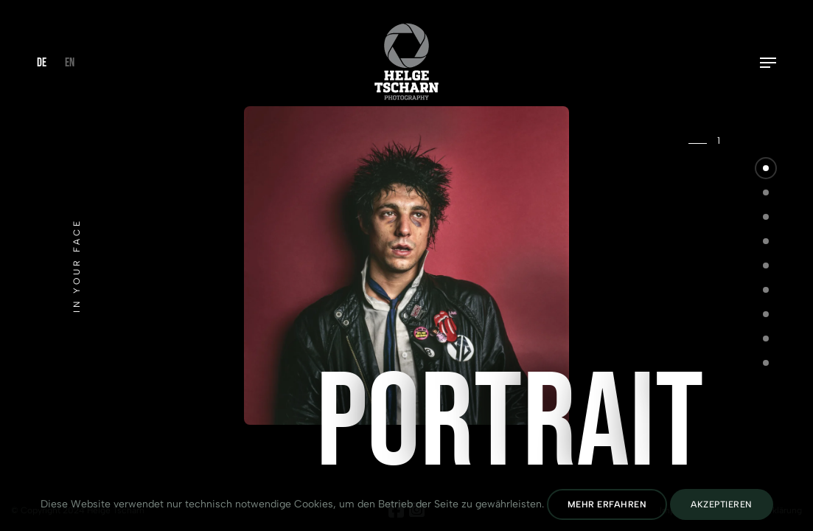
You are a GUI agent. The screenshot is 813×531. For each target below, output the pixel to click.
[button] (766, 168)
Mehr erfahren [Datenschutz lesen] (607, 504)
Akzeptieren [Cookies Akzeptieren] (722, 504)
